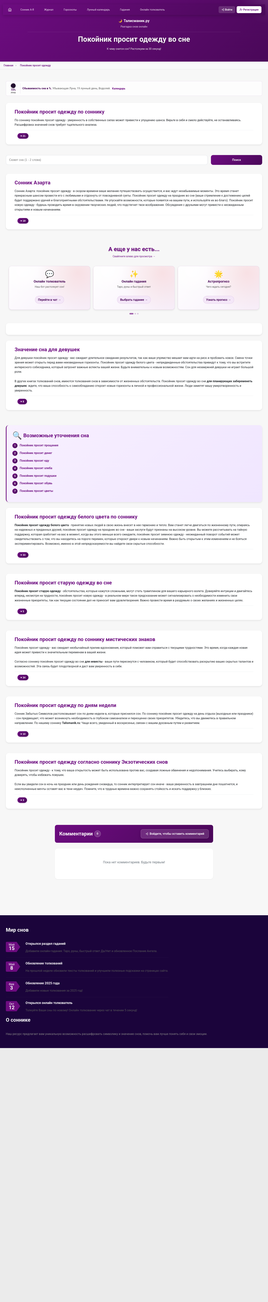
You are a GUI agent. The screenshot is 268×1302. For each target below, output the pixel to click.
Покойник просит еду (34, 460)
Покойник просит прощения (39, 445)
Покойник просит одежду (35, 65)
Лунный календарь (98, 9)
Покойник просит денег (36, 453)
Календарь (118, 88)
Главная (8, 65)
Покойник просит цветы (36, 491)
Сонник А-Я (27, 9)
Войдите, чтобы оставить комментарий (174, 833)
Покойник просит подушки (38, 475)
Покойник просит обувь (36, 483)
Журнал (48, 9)
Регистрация (249, 9)
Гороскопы (70, 9)
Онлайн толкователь (152, 9)
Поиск (236, 159)
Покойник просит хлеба (36, 468)
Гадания (125, 9)
